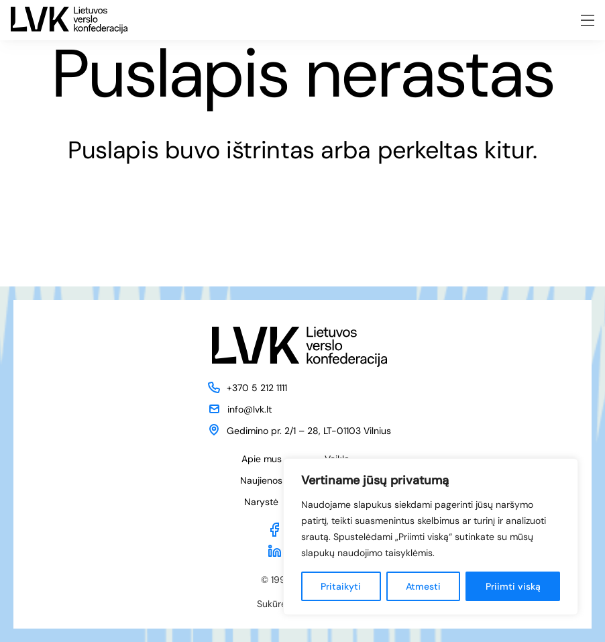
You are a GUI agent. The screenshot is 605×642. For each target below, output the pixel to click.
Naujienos (261, 480)
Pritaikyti (341, 586)
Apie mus (261, 459)
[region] (430, 536)
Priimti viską (513, 586)
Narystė (261, 502)
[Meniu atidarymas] (587, 20)
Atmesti (423, 586)
